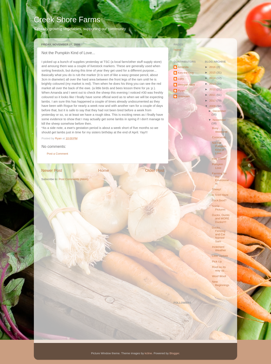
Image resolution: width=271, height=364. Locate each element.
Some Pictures (218, 208)
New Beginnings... (220, 285)
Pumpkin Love (217, 166)
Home (103, 170)
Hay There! (219, 158)
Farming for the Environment (220, 178)
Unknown (184, 96)
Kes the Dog (186, 72)
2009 (212, 106)
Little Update (220, 255)
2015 (212, 72)
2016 (212, 67)
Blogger (174, 353)
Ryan (181, 90)
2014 (212, 78)
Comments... (220, 137)
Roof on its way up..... (220, 268)
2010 (212, 100)
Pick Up (217, 261)
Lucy (181, 78)
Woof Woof (219, 276)
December (219, 111)
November (219, 119)
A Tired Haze (220, 194)
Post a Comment (57, 153)
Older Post (154, 170)
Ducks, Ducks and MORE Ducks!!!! (221, 218)
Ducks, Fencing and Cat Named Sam (218, 234)
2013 (212, 83)
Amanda (183, 67)
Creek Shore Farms (67, 19)
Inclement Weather (219, 248)
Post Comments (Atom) (73, 179)
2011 (212, 94)
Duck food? (219, 200)
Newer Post (51, 170)
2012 (212, 89)
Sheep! (216, 189)
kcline (148, 353)
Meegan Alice (186, 84)
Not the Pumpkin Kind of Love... (219, 148)
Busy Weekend (219, 130)
